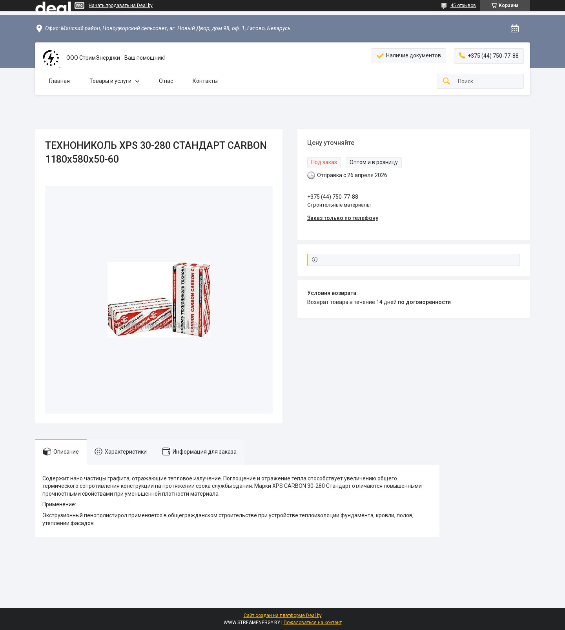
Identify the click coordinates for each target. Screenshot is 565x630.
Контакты (205, 81)
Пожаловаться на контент (313, 622)
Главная (59, 81)
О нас (166, 81)
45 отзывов (463, 5)
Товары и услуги (110, 81)
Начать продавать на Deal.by (121, 5)
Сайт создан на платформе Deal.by (283, 615)
